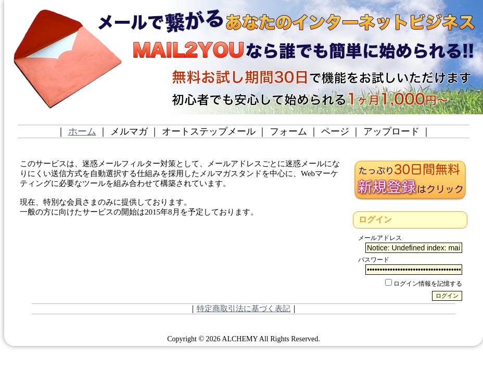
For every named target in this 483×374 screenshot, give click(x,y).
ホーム (82, 131)
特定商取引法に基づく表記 (243, 308)
